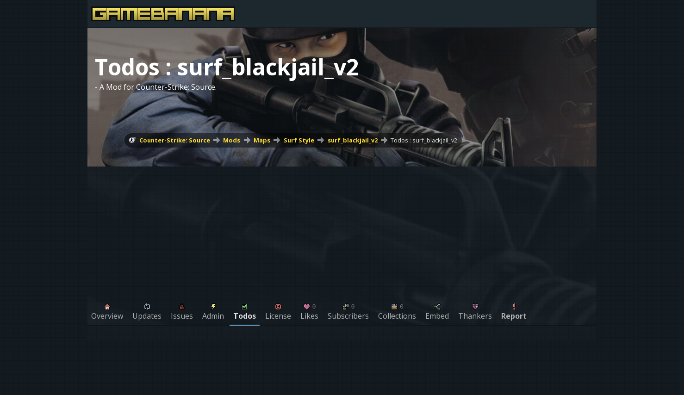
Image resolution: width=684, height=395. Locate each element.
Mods (231, 140)
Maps (262, 140)
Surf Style (299, 140)
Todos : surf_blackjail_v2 (424, 140)
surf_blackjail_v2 (353, 140)
